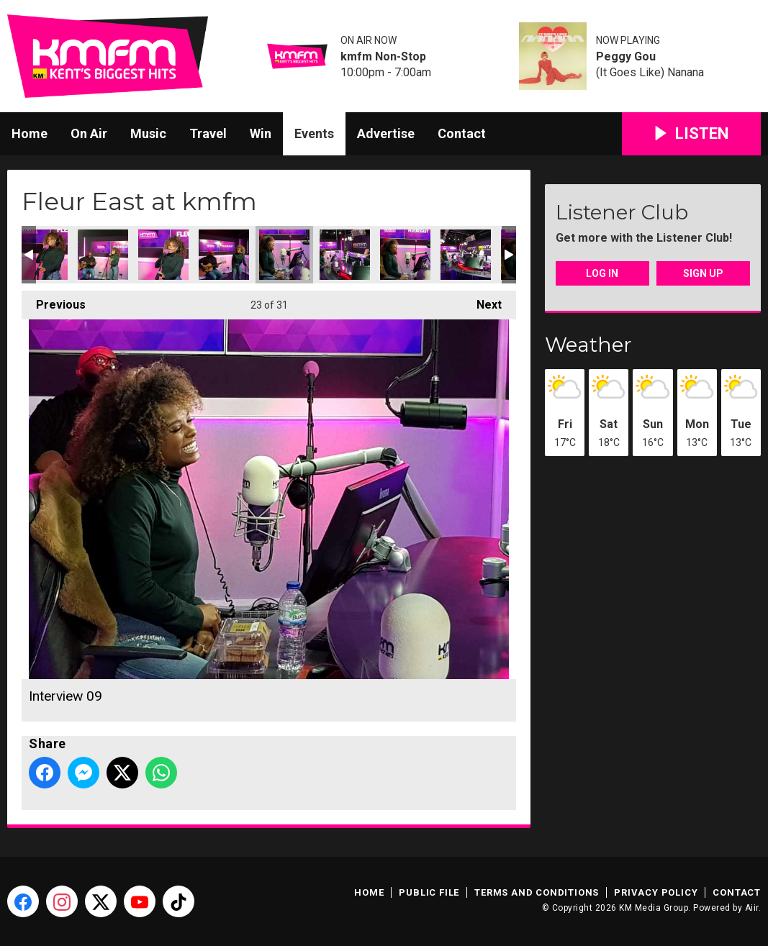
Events (314, 133)
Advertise (386, 133)
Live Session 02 (163, 254)
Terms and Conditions (536, 892)
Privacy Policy (655, 892)
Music (148, 133)
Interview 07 (345, 254)
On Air (89, 133)
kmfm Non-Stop (383, 56)
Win (260, 133)
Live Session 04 (42, 254)
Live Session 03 (103, 254)
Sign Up (703, 273)
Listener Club (622, 212)
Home (30, 133)
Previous (54, 301)
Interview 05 (466, 254)
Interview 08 (405, 254)
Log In (602, 273)
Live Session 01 (224, 254)
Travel (208, 133)
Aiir (752, 908)
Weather (588, 344)
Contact (462, 133)
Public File (429, 892)
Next (482, 301)
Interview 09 (284, 254)
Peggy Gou (626, 56)
